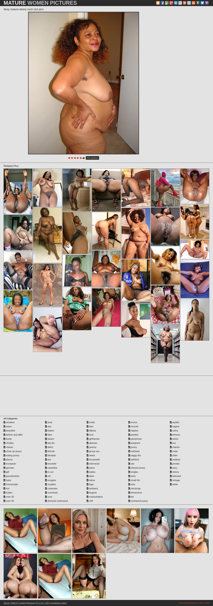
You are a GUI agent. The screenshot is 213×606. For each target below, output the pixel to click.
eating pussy (11, 455)
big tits (49, 443)
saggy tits (134, 455)
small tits (134, 480)
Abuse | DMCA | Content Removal (19, 603)
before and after (13, 434)
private (174, 463)
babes (49, 430)
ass (48, 426)
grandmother (11, 476)
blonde (50, 451)
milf (90, 501)
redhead (133, 451)
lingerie (92, 492)
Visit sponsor (92, 158)
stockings (134, 488)
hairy (7, 480)
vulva (174, 430)
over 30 (9, 497)
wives (174, 439)
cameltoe (51, 468)
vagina (174, 426)
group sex (93, 451)
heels (91, 455)
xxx (173, 443)
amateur (9, 422)
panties (133, 434)
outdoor (175, 459)
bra (48, 459)
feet (90, 426)
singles (133, 472)
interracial (93, 463)
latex (90, 476)
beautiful (9, 430)
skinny (174, 472)
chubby (9, 443)
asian (8, 426)
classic (8, 447)
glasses (92, 443)
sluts (132, 476)
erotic (91, 422)
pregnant (134, 443)
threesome (135, 492)
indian (8, 492)
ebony (8, 459)
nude (174, 451)
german (9, 468)
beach (49, 439)
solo (131, 484)
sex (131, 463)
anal (48, 422)
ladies (91, 472)
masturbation (95, 497)
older (174, 455)
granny (91, 447)
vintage (175, 480)
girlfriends (93, 439)
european (10, 463)
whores (175, 434)
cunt (48, 497)
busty (8, 439)
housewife (93, 459)
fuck (90, 434)
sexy (173, 468)
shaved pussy (136, 468)
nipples (133, 430)
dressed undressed (56, 501)
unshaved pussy (138, 501)
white (174, 484)
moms (132, 422)
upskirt (174, 422)
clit (47, 476)
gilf (6, 472)
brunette (50, 463)
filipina (91, 430)
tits (131, 497)
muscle (133, 426)
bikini (49, 447)
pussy (132, 447)
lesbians (92, 488)
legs (90, 484)
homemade (11, 484)
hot (6, 488)
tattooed (175, 476)
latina (91, 480)
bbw (48, 434)
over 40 (9, 501)
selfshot (133, 459)
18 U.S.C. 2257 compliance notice (51, 603)
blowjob (50, 455)
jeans (91, 468)
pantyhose (135, 439)
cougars (50, 480)
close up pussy (13, 451)
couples (50, 484)
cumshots (51, 492)
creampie (51, 488)
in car (49, 472)
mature (175, 447)
